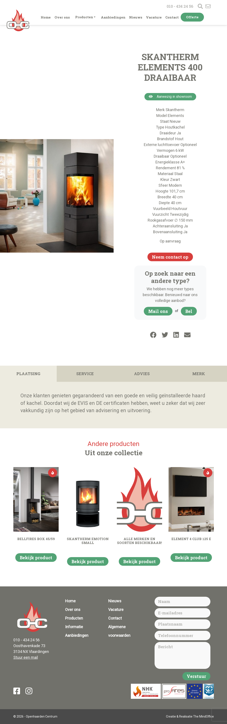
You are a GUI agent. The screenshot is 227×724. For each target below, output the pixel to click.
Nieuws (135, 17)
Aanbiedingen (113, 17)
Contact (172, 17)
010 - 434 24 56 (180, 6)
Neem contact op (170, 257)
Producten (84, 17)
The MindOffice (203, 716)
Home (46, 17)
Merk (198, 373)
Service (85, 373)
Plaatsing (28, 373)
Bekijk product (36, 557)
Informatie (74, 627)
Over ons (62, 17)
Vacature (154, 17)
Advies (142, 373)
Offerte (192, 17)
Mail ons (158, 311)
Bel (188, 311)
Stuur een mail (25, 657)
